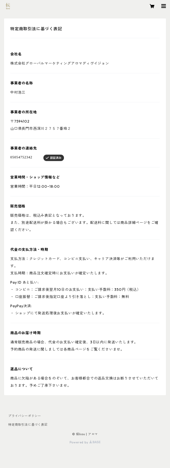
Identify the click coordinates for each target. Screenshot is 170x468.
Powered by (85, 442)
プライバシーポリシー (24, 416)
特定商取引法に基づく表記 (28, 424)
